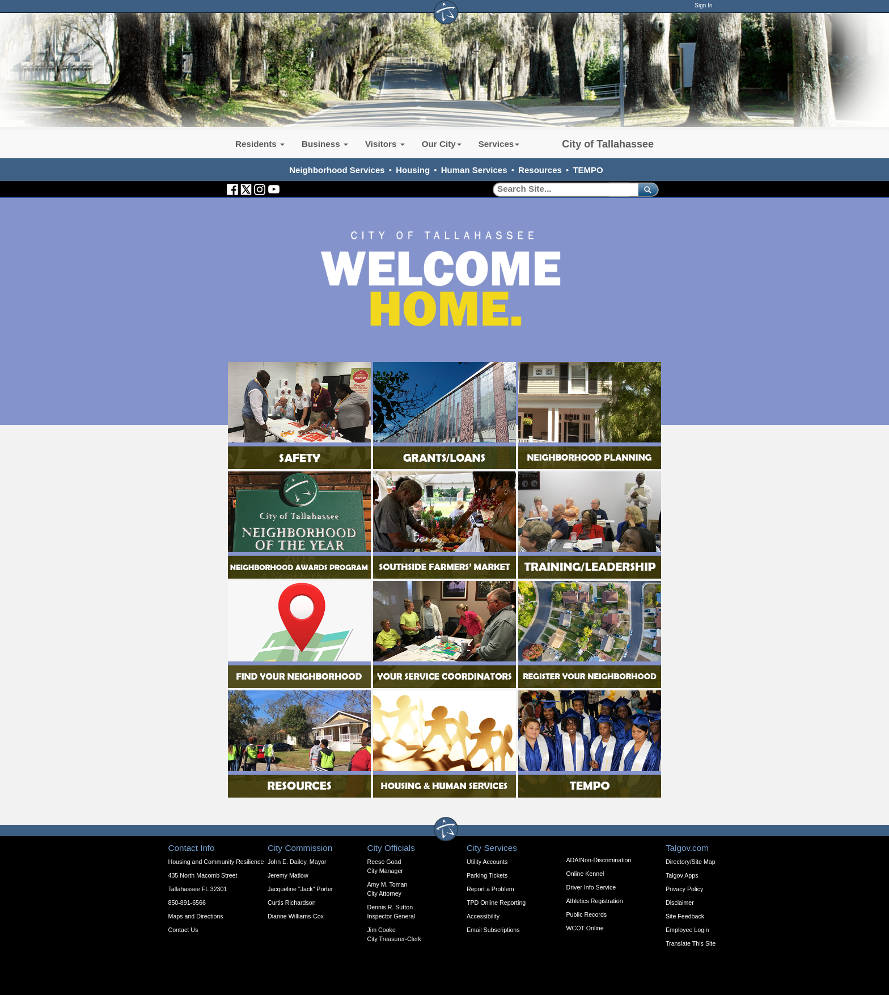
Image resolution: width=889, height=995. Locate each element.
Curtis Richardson (292, 902)
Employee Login (687, 929)
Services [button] (499, 144)
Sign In (703, 5)
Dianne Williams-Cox (296, 916)
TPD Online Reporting (496, 902)
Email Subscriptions (493, 929)
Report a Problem (490, 889)
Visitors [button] (385, 144)
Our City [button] (442, 144)
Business (325, 144)
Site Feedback (685, 916)
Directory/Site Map (691, 861)
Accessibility (483, 916)
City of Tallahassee (608, 144)
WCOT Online (585, 928)
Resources (540, 170)
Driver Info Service (591, 887)
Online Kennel (585, 873)
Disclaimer (680, 902)
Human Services (474, 170)
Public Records (586, 914)
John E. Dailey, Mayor (297, 861)
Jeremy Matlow (288, 875)
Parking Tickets (487, 875)
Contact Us (183, 929)
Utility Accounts (487, 861)
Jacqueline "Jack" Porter (300, 889)
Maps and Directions (195, 916)
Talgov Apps (682, 875)
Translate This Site (691, 943)
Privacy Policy (684, 889)
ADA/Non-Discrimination (599, 860)
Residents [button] (260, 144)
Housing (413, 170)
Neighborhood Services (336, 170)
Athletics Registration (594, 900)
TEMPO (588, 170)
